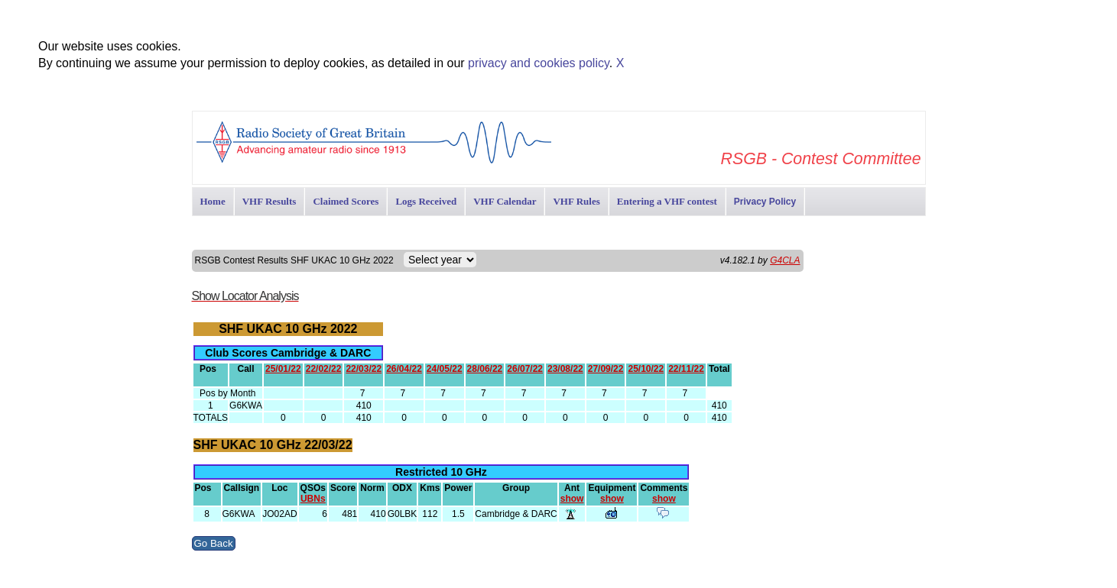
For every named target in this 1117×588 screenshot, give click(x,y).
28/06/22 (485, 368)
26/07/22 (525, 368)
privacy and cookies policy (538, 63)
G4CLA (785, 260)
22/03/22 (364, 368)
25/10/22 (646, 368)
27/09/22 (606, 368)
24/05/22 (445, 368)
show (572, 498)
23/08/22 (565, 368)
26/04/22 (404, 368)
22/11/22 (686, 368)
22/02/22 (324, 368)
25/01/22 (283, 368)
